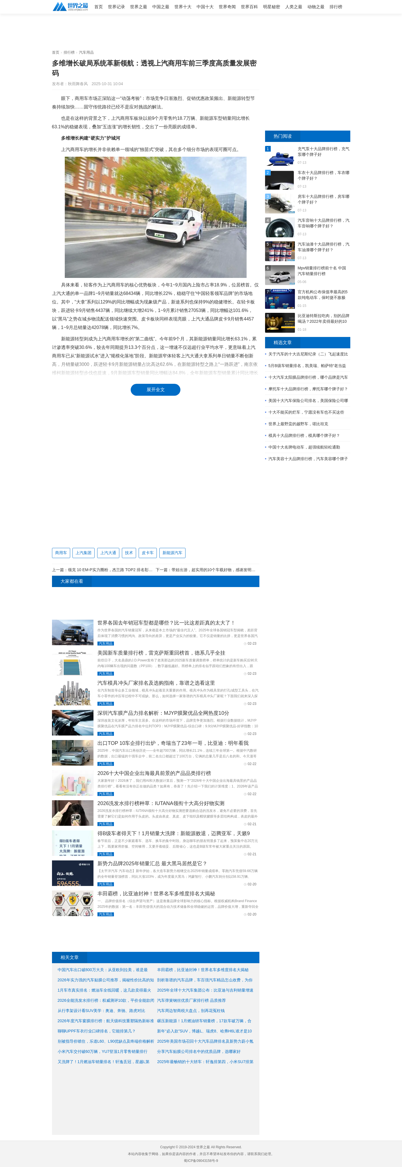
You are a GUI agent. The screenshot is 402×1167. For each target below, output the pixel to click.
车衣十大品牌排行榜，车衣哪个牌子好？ (323, 175)
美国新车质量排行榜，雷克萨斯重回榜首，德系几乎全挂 (161, 653)
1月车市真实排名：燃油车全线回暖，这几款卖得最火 (104, 990)
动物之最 (315, 6)
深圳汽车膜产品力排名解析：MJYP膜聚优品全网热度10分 (163, 713)
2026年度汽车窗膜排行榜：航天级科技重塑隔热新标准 (106, 1021)
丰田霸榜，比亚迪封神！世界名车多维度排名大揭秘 (156, 893)
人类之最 (293, 6)
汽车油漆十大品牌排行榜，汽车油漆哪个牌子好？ (323, 247)
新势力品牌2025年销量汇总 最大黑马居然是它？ (152, 863)
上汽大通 (108, 552)
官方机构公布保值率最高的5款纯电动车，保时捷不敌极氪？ (323, 295)
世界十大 (182, 6)
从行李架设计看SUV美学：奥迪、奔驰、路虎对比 (101, 1010)
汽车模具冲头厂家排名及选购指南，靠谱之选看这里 (156, 683)
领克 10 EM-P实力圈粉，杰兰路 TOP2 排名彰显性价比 (116, 569)
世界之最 (138, 6)
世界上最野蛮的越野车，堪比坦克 (298, 424)
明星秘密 (271, 6)
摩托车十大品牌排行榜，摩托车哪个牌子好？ (308, 389)
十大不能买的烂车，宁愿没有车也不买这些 (306, 412)
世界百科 (249, 6)
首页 (98, 6)
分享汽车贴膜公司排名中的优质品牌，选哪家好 (199, 1051)
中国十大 (205, 6)
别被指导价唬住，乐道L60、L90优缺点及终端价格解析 (106, 1041)
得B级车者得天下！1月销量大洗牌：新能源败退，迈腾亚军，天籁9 (173, 833)
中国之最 (160, 6)
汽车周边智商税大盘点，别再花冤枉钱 (191, 1010)
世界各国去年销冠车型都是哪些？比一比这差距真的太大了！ (166, 623)
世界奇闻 (227, 6)
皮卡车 (148, 552)
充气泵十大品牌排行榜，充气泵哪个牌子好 (323, 151)
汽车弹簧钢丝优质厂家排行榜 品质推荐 (191, 1000)
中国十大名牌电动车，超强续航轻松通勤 (304, 447)
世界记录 (116, 6)
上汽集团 (83, 552)
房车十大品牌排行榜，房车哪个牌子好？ (323, 199)
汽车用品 (86, 52)
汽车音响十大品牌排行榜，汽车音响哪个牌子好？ (323, 223)
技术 (129, 552)
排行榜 (336, 6)
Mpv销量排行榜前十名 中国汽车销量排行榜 (322, 271)
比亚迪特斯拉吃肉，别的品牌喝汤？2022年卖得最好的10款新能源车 (323, 318)
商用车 (61, 552)
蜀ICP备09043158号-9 (201, 1161)
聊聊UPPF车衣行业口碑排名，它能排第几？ (97, 1031)
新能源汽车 (172, 552)
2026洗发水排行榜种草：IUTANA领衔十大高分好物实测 (160, 803)
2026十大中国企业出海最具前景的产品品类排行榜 (154, 773)
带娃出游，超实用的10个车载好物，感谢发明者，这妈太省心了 (228, 569)
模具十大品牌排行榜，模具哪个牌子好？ (304, 435)
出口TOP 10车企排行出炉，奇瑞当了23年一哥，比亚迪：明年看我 (172, 743)
